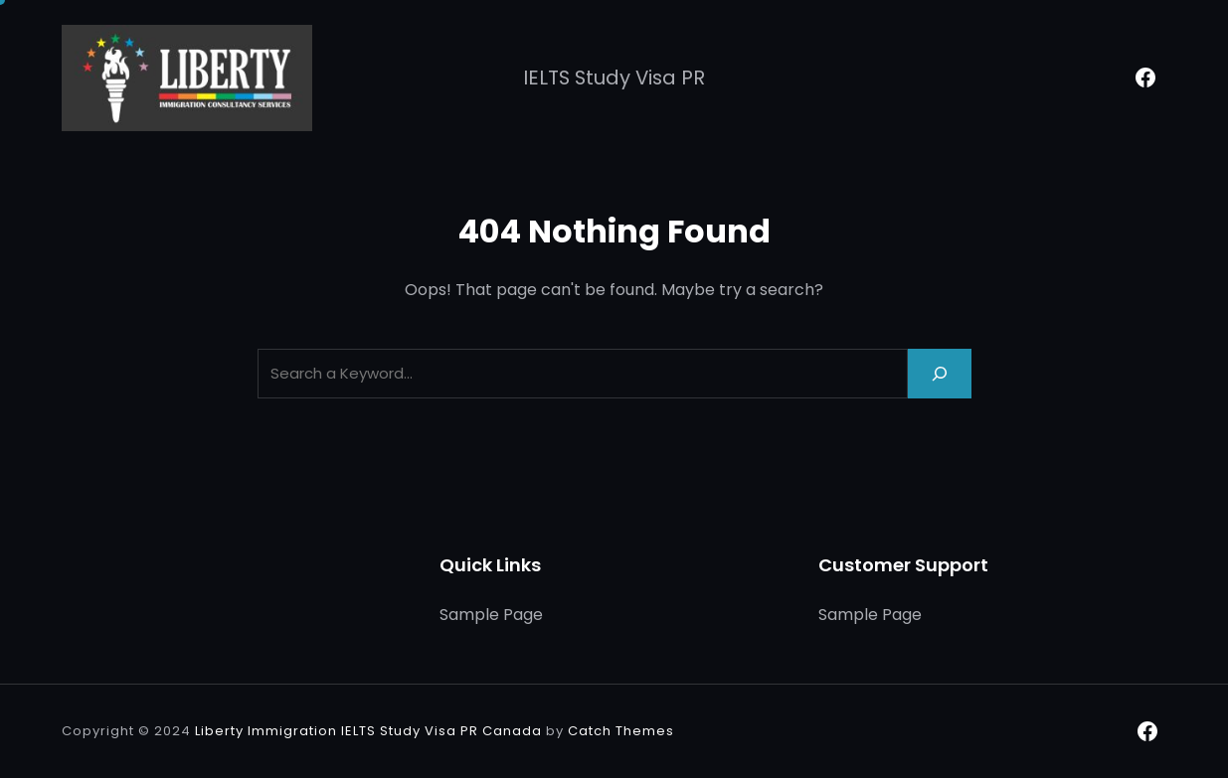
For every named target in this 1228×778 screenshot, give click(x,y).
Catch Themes (621, 730)
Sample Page (491, 614)
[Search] (939, 373)
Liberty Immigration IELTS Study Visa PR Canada (368, 730)
